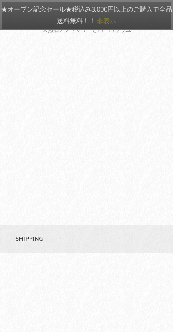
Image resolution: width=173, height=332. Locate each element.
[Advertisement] (86, 133)
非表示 (106, 20)
